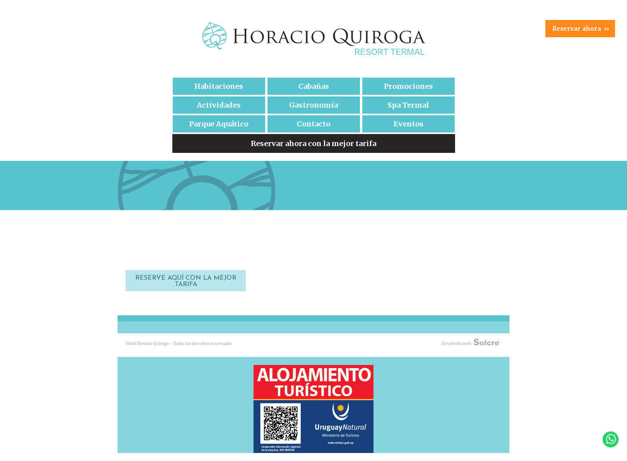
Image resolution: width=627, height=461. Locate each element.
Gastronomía (313, 105)
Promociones (408, 86)
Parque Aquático (218, 123)
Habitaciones (218, 86)
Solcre (487, 342)
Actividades (219, 105)
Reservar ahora (580, 28)
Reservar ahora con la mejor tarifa (313, 143)
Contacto (313, 123)
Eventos (408, 123)
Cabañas (313, 86)
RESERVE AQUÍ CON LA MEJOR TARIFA (185, 281)
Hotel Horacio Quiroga (313, 38)
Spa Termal (408, 105)
